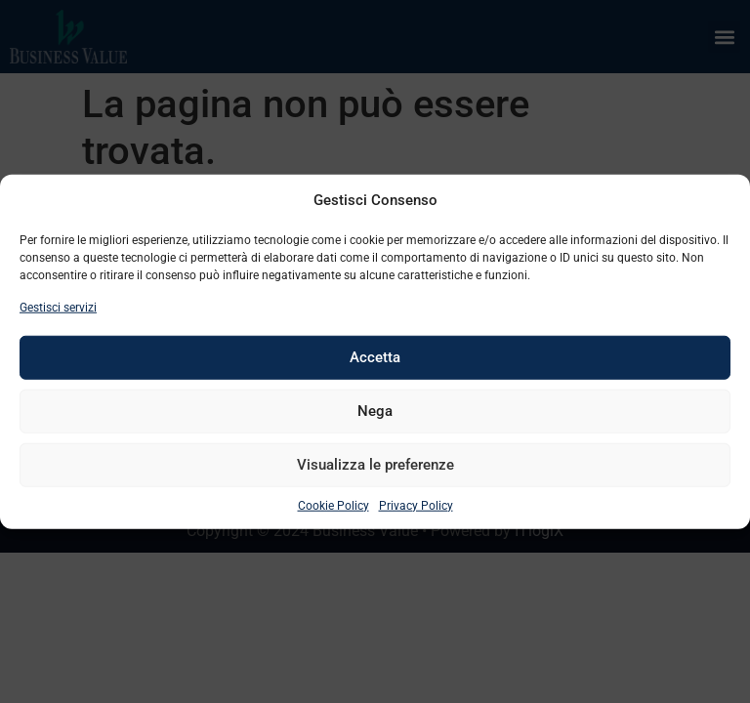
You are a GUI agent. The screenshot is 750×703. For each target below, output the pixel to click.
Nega (375, 411)
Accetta (375, 357)
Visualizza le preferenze (375, 465)
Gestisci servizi (58, 306)
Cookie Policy (333, 505)
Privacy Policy (416, 505)
